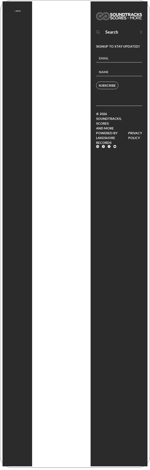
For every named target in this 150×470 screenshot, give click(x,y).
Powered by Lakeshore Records (106, 138)
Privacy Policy (135, 135)
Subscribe (107, 85)
